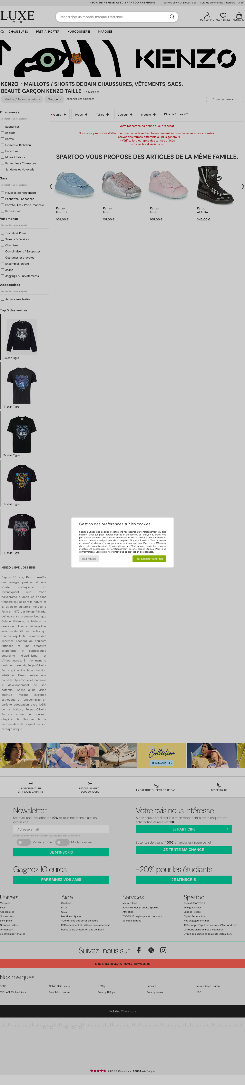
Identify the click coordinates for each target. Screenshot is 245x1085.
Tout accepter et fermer (149, 558)
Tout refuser (89, 558)
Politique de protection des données (133, 551)
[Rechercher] (172, 17)
